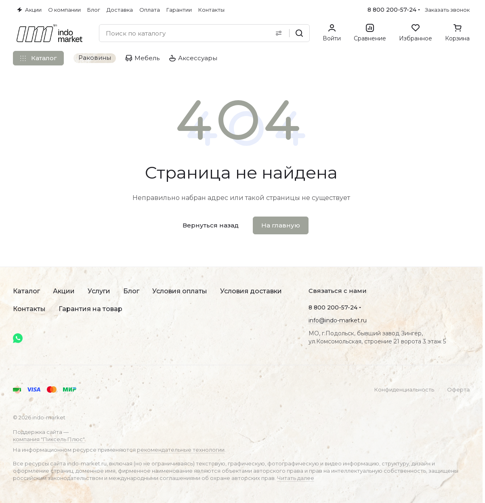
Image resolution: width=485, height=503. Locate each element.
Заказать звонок (447, 9)
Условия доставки (251, 291)
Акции (64, 291)
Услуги (99, 291)
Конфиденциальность (404, 389)
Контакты (29, 309)
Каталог (26, 291)
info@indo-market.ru (338, 320)
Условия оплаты (179, 291)
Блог (131, 291)
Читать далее (295, 478)
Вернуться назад (211, 225)
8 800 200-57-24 (391, 9)
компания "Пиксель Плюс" (49, 439)
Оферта (458, 389)
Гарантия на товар (90, 309)
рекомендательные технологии (181, 449)
